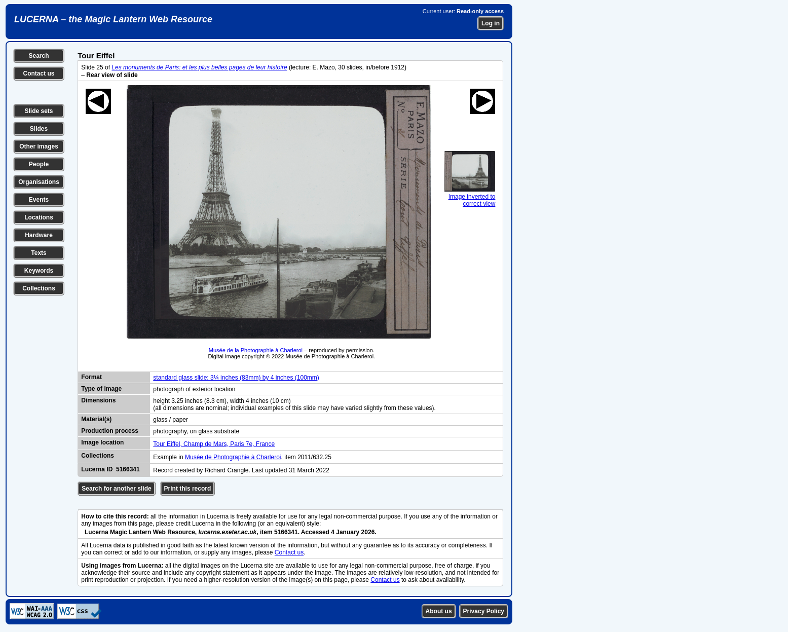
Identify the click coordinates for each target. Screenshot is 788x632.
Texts (38, 252)
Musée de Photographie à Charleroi (233, 457)
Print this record (187, 488)
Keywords (38, 270)
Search (38, 55)
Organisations (38, 181)
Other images (38, 146)
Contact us (38, 73)
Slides (39, 128)
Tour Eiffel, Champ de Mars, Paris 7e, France (214, 444)
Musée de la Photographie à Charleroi (256, 350)
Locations (38, 217)
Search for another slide (116, 488)
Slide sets (38, 111)
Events (39, 199)
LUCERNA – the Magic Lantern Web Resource (113, 19)
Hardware (39, 235)
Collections (38, 288)
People (39, 164)
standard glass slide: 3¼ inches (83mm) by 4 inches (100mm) (236, 377)
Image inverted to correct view (469, 196)
